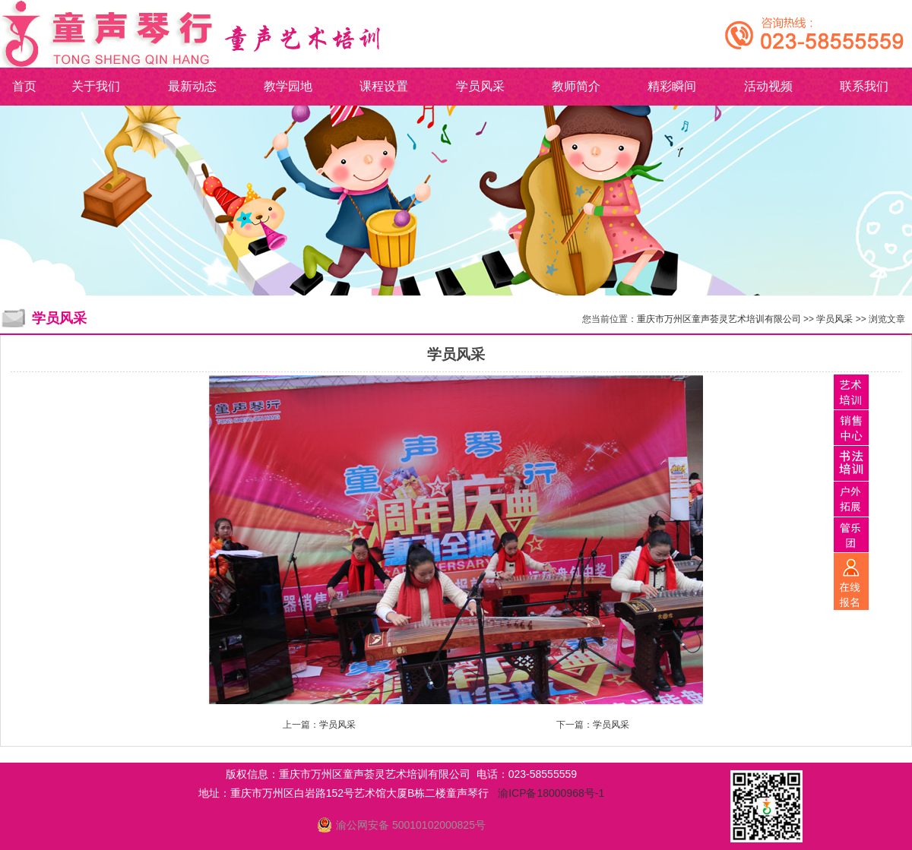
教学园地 (288, 86)
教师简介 (576, 86)
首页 (24, 86)
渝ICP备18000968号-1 (551, 793)
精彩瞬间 (672, 86)
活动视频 (768, 86)
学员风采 (480, 86)
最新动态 (192, 86)
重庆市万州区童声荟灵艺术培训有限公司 (719, 319)
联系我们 (864, 86)
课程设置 (383, 86)
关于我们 (95, 86)
